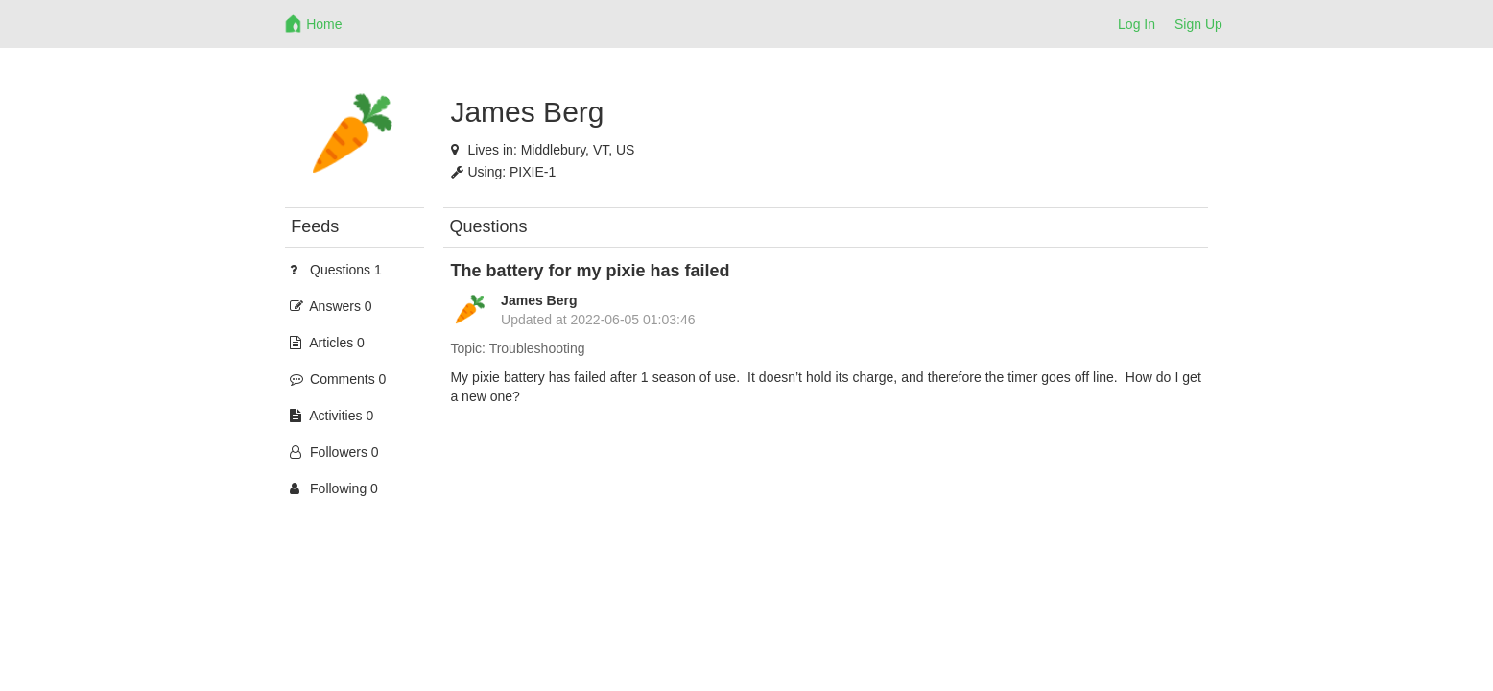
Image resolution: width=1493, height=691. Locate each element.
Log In (1136, 24)
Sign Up (1198, 24)
